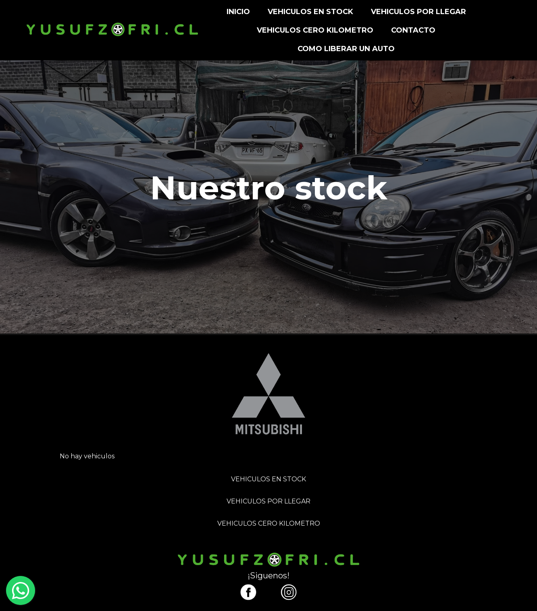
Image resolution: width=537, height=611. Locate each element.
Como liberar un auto (346, 48)
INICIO (238, 11)
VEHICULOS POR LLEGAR (418, 11)
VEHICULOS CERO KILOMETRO (315, 30)
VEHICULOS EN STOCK (310, 11)
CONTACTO (413, 30)
